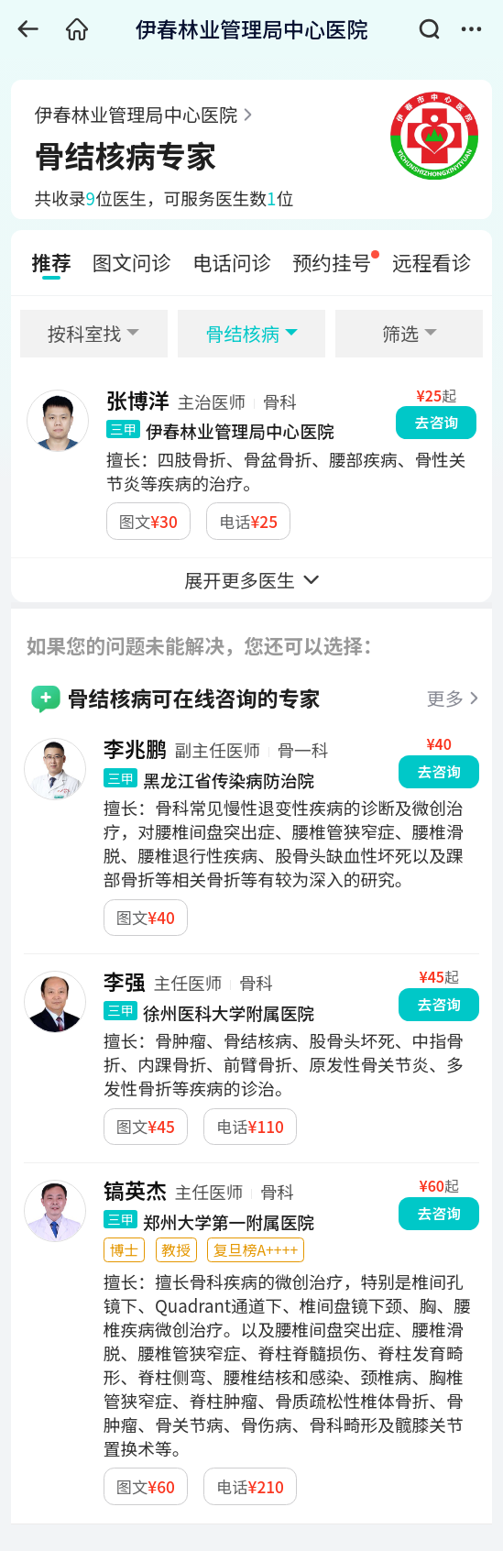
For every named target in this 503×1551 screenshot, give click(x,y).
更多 (445, 698)
